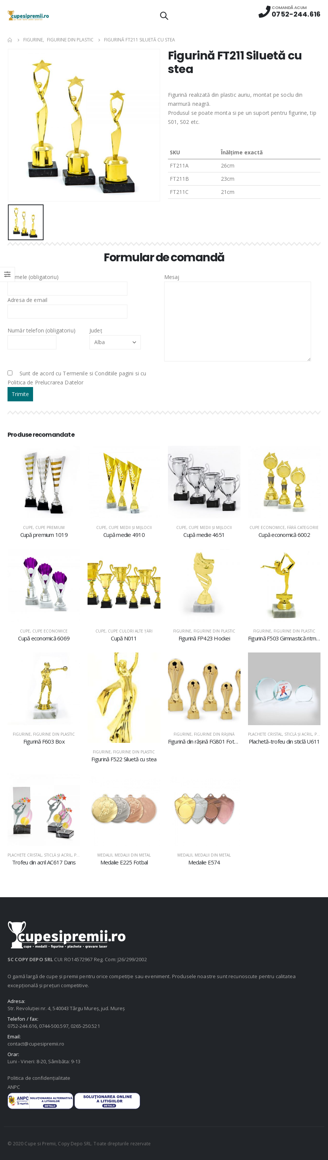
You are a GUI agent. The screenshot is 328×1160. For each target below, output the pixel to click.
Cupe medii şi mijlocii (130, 527)
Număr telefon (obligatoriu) (42, 336)
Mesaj (237, 299)
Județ (115, 336)
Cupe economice (267, 527)
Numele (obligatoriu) (67, 282)
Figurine (182, 631)
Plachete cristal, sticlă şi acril (280, 734)
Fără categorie (303, 527)
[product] (44, 482)
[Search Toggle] (164, 15)
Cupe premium (50, 527)
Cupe (28, 527)
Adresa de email (67, 305)
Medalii (104, 855)
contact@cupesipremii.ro (36, 1043)
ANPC (14, 1087)
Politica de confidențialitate (39, 1078)
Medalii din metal (133, 855)
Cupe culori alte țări (130, 631)
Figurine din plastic (214, 631)
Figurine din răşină (214, 734)
